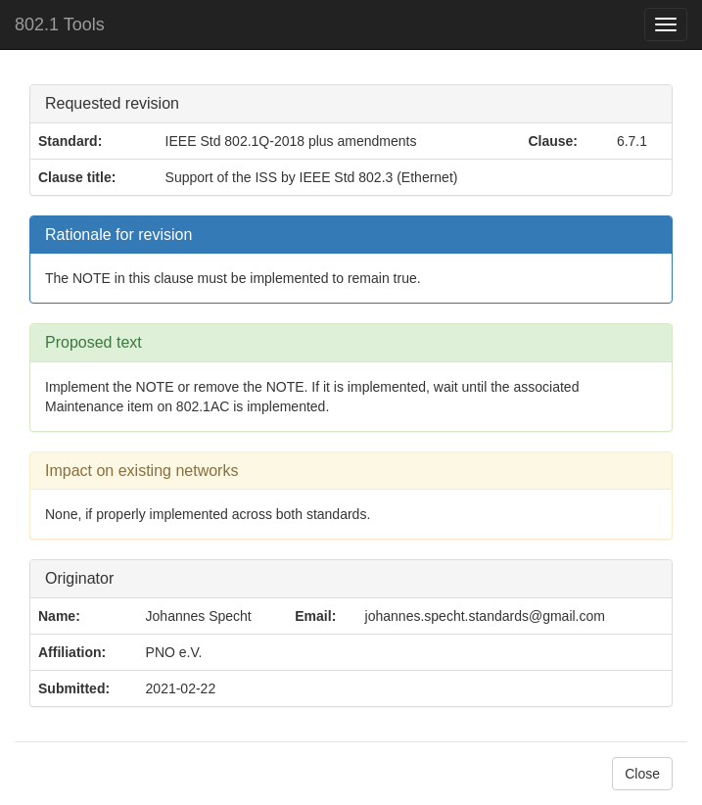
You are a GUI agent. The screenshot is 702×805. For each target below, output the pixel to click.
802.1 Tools (60, 24)
